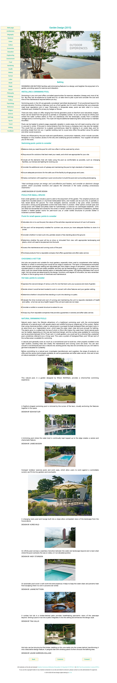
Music (10, 83)
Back (33, 659)
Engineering (10, 55)
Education (10, 52)
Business (10, 38)
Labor (10, 79)
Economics (10, 48)
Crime (10, 41)
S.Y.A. (70, 672)
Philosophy (10, 93)
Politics (10, 100)
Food (10, 62)
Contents (60, 659)
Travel (10, 124)
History (10, 72)
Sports (10, 120)
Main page (10, 28)
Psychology (10, 103)
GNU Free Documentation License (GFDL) (87, 667)
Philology (10, 96)
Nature (10, 89)
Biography (10, 34)
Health (10, 69)
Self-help (10, 117)
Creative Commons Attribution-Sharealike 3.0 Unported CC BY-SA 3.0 (56, 667)
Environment (10, 59)
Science (10, 114)
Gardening (10, 65)
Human (10, 76)
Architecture (10, 31)
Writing (10, 127)
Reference (10, 107)
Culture (10, 45)
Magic (10, 86)
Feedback (10, 131)
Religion (10, 110)
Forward (86, 659)
